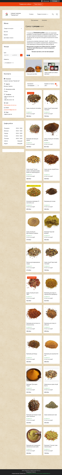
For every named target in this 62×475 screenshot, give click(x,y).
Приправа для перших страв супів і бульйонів (33, 415)
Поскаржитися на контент (32, 473)
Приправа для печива (49, 201)
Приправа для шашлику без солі (51, 354)
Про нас (6, 31)
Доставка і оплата (39, 26)
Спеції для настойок (32, 74)
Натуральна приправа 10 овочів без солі (32, 202)
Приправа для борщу (31, 353)
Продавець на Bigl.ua (31, 472)
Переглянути (38, 4)
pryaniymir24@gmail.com (10, 109)
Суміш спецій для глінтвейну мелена (51, 139)
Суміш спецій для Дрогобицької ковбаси (32, 232)
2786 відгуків (46, 1)
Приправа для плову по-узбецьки (50, 324)
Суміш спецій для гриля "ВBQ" (32, 293)
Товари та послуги (41, 14)
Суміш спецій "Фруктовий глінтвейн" (50, 263)
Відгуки (6, 34)
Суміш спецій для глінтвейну (33, 108)
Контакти (44, 20)
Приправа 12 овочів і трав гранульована (50, 446)
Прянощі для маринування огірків (33, 263)
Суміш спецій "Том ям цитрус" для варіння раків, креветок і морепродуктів (33, 171)
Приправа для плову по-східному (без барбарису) (50, 293)
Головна (31, 14)
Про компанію (34, 20)
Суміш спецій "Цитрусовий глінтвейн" (51, 109)
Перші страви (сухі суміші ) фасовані (51, 73)
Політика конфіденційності (44, 473)
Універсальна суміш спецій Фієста (51, 385)
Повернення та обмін (39, 32)
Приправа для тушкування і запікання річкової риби (33, 446)
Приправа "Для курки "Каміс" (31, 385)
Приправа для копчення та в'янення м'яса (33, 324)
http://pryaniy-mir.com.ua (10, 105)
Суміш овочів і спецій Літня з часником (51, 170)
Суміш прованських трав (50, 414)
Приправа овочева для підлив (32, 139)
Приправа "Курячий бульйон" (49, 232)
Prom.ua (38, 470)
